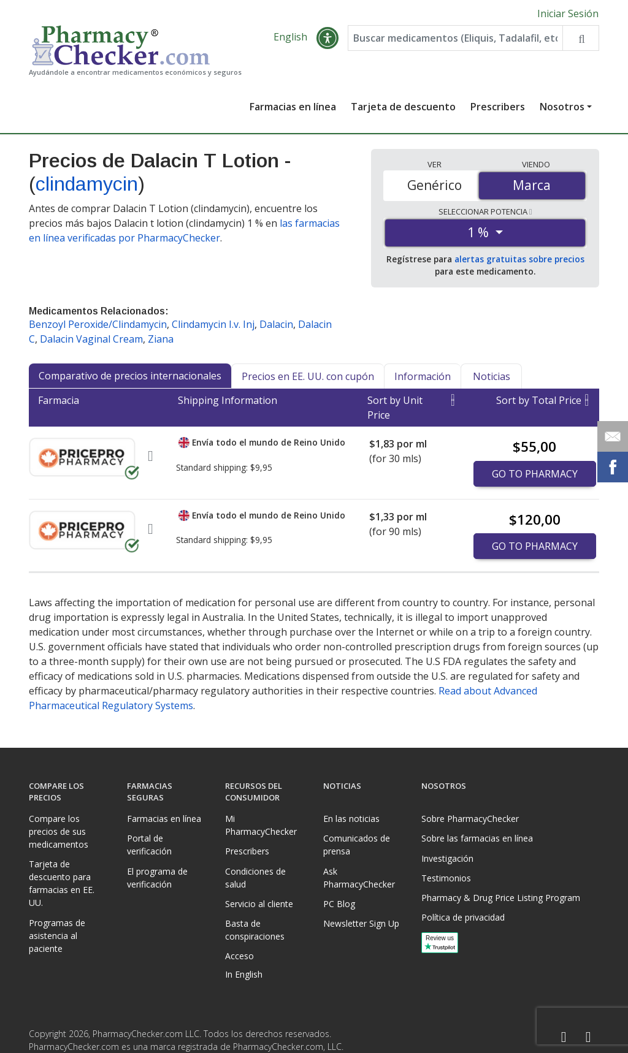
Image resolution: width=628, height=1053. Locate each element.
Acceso (239, 956)
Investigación (447, 858)
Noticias (491, 376)
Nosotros (562, 106)
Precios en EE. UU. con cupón (308, 376)
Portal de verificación (149, 844)
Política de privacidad (463, 917)
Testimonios (446, 878)
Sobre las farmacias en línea (477, 838)
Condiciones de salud (255, 877)
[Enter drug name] (455, 38)
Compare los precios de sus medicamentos (58, 831)
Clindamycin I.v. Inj (213, 324)
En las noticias (351, 818)
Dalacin (276, 324)
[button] (327, 38)
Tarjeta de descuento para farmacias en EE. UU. (61, 883)
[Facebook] (564, 1037)
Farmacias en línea (293, 106)
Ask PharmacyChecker (359, 877)
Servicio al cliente (259, 904)
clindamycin (87, 184)
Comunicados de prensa (356, 844)
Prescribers (497, 106)
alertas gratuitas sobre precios (519, 259)
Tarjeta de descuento (403, 106)
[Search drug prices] (580, 38)
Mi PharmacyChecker (261, 825)
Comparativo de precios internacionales (130, 375)
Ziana (161, 339)
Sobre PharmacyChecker (470, 818)
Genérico (434, 185)
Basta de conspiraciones (255, 930)
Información (422, 376)
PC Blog (339, 904)
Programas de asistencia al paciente (57, 935)
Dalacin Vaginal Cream (91, 339)
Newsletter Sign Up (361, 923)
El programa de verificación (157, 877)
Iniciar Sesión (568, 13)
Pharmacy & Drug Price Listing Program (500, 897)
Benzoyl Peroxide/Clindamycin (98, 324)
